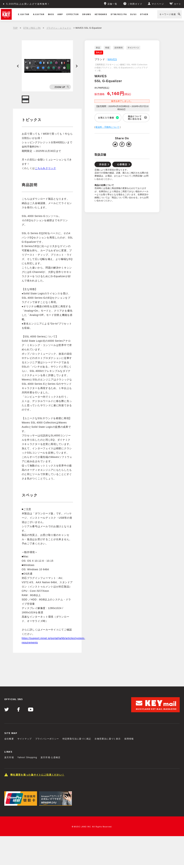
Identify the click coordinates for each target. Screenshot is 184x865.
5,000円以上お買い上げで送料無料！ (28, 4)
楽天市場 (9, 757)
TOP (15, 28)
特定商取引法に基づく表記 (77, 739)
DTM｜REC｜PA (32, 28)
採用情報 (129, 739)
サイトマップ (24, 739)
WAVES (112, 59)
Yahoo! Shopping (27, 757)
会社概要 (9, 739)
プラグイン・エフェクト (58, 28)
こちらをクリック (45, 168)
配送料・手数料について (107, 127)
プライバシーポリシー (47, 739)
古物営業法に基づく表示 (108, 739)
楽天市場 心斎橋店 (50, 757)
